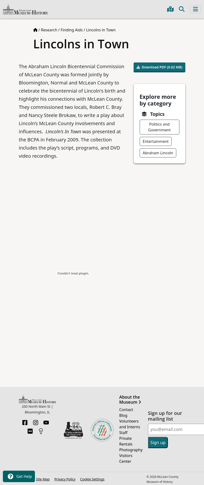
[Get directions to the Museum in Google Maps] (170, 9)
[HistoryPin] (41, 429)
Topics (157, 114)
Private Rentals (125, 441)
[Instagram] (36, 421)
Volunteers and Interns (129, 423)
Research (49, 30)
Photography (130, 449)
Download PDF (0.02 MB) (159, 67)
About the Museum (130, 400)
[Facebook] (25, 421)
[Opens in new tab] (73, 430)
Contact (126, 409)
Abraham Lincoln (158, 153)
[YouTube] (46, 421)
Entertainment (156, 141)
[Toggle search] (181, 9)
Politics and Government (159, 127)
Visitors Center (125, 458)
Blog (123, 415)
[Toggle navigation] (195, 9)
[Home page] (35, 30)
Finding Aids (72, 30)
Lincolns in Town (101, 30)
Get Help (19, 476)
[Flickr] (30, 429)
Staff (123, 432)
